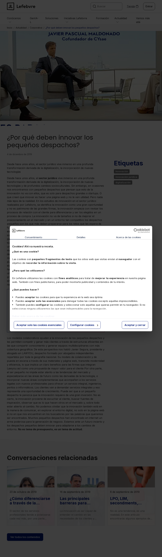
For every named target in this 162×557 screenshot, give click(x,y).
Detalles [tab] (81, 237)
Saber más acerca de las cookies (33, 316)
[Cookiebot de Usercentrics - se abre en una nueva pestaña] (136, 230)
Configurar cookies (84, 324)
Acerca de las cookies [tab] (128, 237)
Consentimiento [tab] (33, 237)
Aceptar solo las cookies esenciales (39, 324)
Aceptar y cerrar (135, 324)
